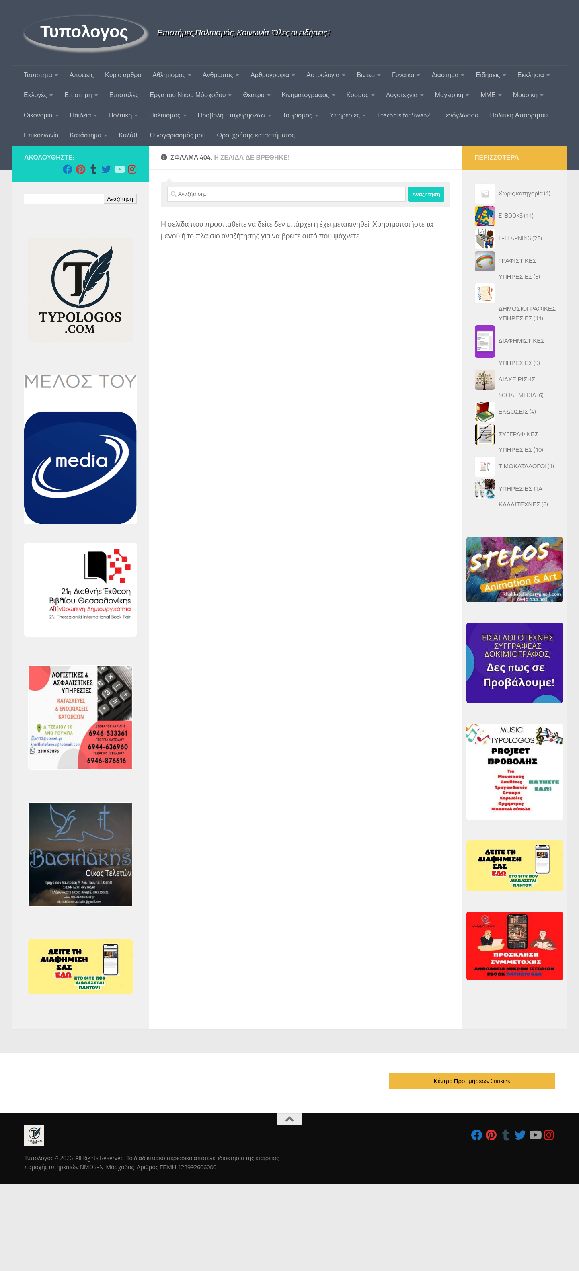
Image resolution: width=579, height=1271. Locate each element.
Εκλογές (35, 95)
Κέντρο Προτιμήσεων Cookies (472, 1081)
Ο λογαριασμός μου (178, 135)
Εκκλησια (530, 75)
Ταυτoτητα (38, 75)
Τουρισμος (297, 115)
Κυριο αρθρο (123, 75)
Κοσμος (358, 95)
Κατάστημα (86, 135)
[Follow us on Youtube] (119, 169)
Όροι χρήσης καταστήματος (256, 135)
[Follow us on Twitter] (106, 169)
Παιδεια (80, 115)
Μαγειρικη (449, 95)
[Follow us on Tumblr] (93, 169)
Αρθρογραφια (269, 75)
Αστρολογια (322, 75)
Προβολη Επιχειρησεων (231, 115)
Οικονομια (38, 115)
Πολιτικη (120, 115)
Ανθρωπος (218, 75)
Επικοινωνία (41, 135)
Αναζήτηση (120, 199)
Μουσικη (525, 95)
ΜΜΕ (487, 95)
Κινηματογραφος (305, 95)
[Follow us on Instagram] (132, 169)
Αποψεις (82, 75)
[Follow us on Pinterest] (80, 169)
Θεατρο (253, 95)
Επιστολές (124, 95)
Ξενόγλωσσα (460, 115)
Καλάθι (128, 135)
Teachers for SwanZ (404, 115)
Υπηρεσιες (345, 115)
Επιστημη (78, 95)
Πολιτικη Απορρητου (519, 115)
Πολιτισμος (164, 115)
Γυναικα (403, 75)
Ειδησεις (488, 75)
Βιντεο (366, 75)
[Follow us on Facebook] (67, 169)
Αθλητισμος (168, 75)
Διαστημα (444, 75)
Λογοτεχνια (402, 95)
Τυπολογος (84, 32)
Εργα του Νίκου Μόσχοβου (188, 95)
